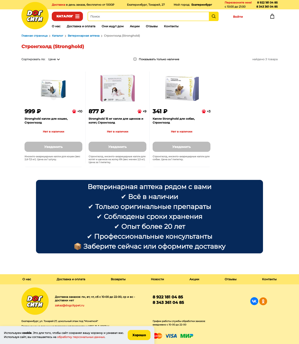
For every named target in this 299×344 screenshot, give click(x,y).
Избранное (255, 17)
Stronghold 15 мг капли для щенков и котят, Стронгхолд (116, 120)
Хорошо (139, 335)
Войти (238, 17)
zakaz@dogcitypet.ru (69, 305)
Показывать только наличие (159, 59)
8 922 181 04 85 (267, 2)
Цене (52, 59)
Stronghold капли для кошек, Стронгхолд (46, 120)
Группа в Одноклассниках (263, 301)
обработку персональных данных (81, 337)
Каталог (64, 16)
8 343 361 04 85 (267, 6)
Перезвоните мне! (238, 2)
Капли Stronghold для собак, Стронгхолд (174, 120)
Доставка (59, 4)
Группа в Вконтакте (254, 301)
